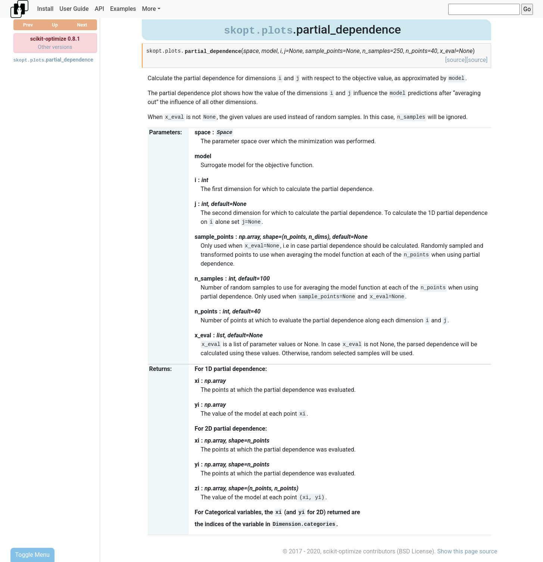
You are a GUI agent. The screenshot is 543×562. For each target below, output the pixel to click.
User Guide (73, 8)
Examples (123, 8)
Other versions (55, 47)
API (99, 8)
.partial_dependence (53, 60)
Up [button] (55, 25)
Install (45, 8)
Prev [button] (28, 25)
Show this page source (467, 551)
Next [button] (82, 25)
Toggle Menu (32, 554)
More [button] (149, 8)
